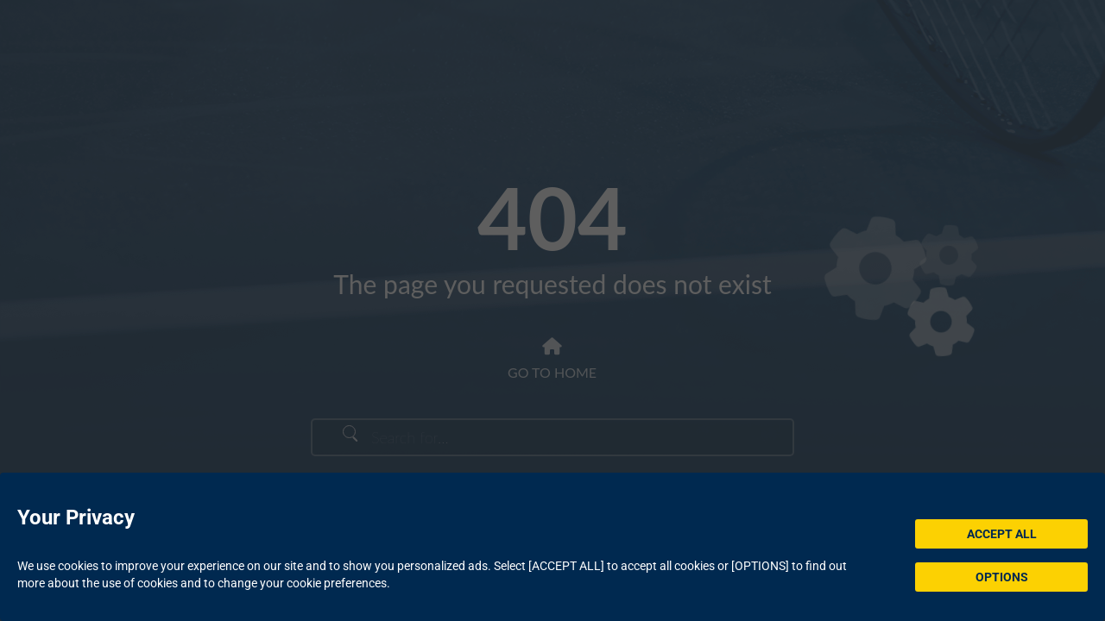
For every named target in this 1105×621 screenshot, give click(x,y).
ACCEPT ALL (1002, 534)
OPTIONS (1002, 577)
